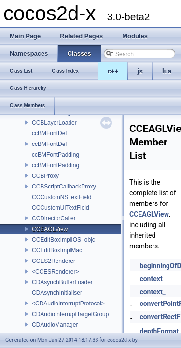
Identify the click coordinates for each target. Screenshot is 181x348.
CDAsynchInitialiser (57, 293)
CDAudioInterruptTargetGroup (70, 314)
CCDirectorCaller (54, 218)
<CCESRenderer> (55, 271)
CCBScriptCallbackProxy (64, 186)
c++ (113, 71)
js (140, 71)
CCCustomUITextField (60, 207)
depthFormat (159, 331)
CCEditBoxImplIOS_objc (63, 239)
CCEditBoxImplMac (57, 250)
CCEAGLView (50, 229)
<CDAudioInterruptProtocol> (68, 303)
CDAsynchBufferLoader (62, 282)
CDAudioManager (55, 324)
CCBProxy (45, 176)
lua (166, 71)
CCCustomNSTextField (61, 197)
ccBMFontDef (49, 133)
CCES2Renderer (53, 261)
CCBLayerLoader (54, 122)
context (150, 279)
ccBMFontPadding (55, 154)
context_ (152, 292)
